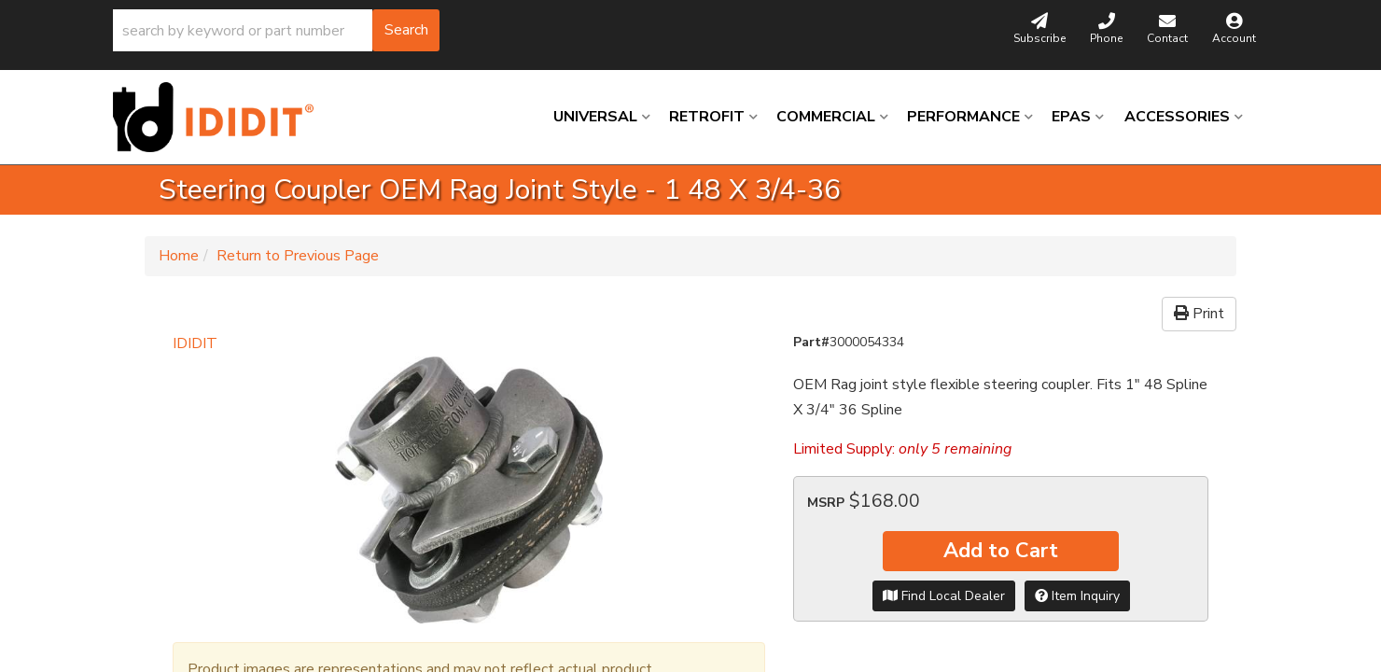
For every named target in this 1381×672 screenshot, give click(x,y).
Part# (811, 342)
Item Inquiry (1077, 596)
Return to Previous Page (297, 255)
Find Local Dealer (944, 596)
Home (179, 255)
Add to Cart (1000, 551)
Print (1199, 313)
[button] (276, 30)
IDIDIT (195, 343)
